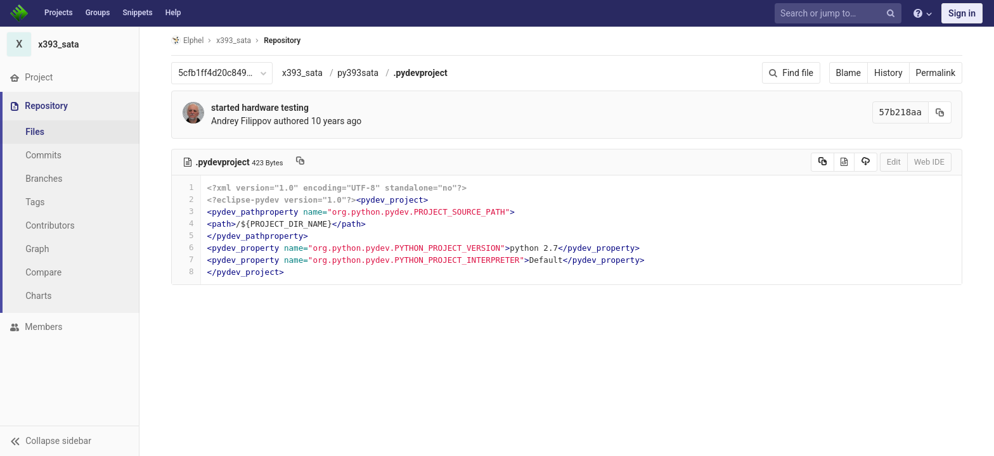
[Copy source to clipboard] (822, 162)
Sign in (962, 13)
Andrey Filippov (241, 121)
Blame (848, 73)
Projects (58, 12)
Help (173, 12)
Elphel (187, 40)
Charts (38, 296)
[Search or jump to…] (840, 14)
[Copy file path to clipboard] (300, 162)
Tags (34, 202)
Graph (37, 249)
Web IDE (929, 162)
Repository (282, 40)
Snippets (137, 12)
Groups (98, 12)
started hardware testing (260, 108)
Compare (43, 272)
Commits (43, 155)
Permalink (935, 73)
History (888, 73)
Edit (894, 162)
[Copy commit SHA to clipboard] (940, 112)
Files (34, 132)
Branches (43, 179)
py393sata (357, 73)
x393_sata (302, 73)
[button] (69, 441)
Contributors (50, 225)
